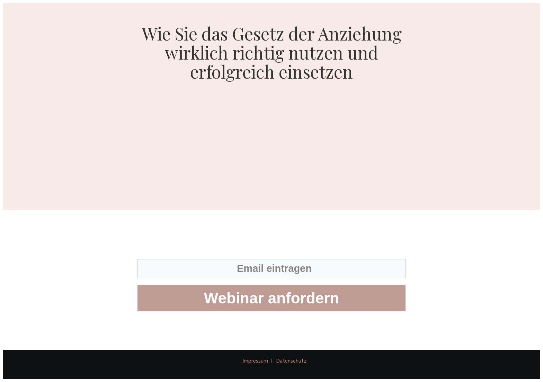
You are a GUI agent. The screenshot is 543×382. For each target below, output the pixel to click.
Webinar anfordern (271, 298)
